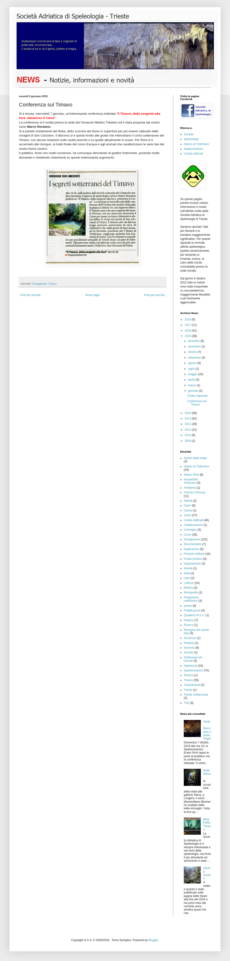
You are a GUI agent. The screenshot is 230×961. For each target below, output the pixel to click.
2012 (188, 424)
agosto (192, 363)
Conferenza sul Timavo (197, 403)
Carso (187, 515)
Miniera (188, 587)
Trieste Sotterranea (196, 694)
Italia (187, 573)
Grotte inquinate (197, 395)
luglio (191, 368)
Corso (187, 534)
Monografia (191, 592)
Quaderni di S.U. (194, 615)
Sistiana (189, 643)
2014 (188, 413)
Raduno (189, 620)
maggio (193, 374)
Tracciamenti (192, 685)
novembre (195, 346)
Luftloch (189, 583)
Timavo (52, 283)
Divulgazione (39, 283)
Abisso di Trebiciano (196, 144)
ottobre (193, 352)
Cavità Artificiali (193, 520)
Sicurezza (190, 638)
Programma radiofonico (191, 599)
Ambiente (190, 487)
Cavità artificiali (193, 153)
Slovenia (189, 647)
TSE (186, 703)
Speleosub (190, 665)
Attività (188, 500)
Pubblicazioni (192, 610)
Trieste (188, 690)
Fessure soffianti (194, 554)
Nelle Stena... (207, 774)
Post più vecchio (154, 295)
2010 (188, 435)
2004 (188, 440)
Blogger (153, 940)
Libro (187, 578)
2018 (188, 319)
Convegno (190, 529)
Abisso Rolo (191, 474)
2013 (188, 418)
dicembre (194, 341)
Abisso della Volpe (195, 458)
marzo (192, 385)
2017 (188, 325)
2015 (188, 336)
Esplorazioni (191, 549)
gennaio (193, 390)
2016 (188, 330)
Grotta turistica (193, 558)
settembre (195, 357)
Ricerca (188, 625)
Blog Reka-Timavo (207, 824)
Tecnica (188, 675)
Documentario (193, 544)
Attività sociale (207, 873)
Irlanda (188, 568)
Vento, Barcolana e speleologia (207, 730)
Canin (187, 505)
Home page (92, 295)
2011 (188, 429)
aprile (192, 379)
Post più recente (30, 295)
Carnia (188, 510)
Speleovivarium (193, 148)
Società (188, 134)
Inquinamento (192, 563)
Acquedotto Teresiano (191, 481)
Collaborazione (193, 525)
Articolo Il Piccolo (194, 492)
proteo (188, 605)
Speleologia (191, 139)
